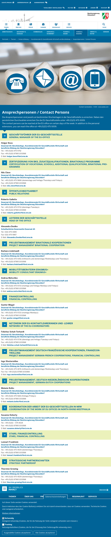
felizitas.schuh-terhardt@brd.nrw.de (22, 345)
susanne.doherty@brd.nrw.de (19, 428)
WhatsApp (105, 8)
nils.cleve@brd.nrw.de (16, 186)
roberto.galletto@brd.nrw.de (19, 213)
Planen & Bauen (66, 32)
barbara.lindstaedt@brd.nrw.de (20, 264)
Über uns (29, 496)
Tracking (8, 524)
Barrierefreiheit (40, 2)
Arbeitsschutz (7, 32)
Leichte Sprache (8, 2)
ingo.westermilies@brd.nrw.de (20, 374)
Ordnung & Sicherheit (50, 32)
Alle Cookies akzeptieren (45, 533)
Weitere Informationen (11, 513)
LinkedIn (94, 8)
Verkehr (106, 32)
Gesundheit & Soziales (21, 32)
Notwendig (9, 518)
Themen (12, 496)
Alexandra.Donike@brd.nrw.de (19, 237)
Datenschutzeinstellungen (55, 497)
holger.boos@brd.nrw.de (17, 156)
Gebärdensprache (24, 2)
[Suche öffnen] (104, 26)
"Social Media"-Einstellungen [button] (54, 8)
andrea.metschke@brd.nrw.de (19, 291)
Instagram (82, 8)
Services (92, 496)
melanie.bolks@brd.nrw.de (18, 401)
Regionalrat (78, 496)
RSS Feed (71, 8)
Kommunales (38, 32)
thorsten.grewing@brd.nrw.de (19, 482)
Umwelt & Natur (93, 32)
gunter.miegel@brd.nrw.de (18, 318)
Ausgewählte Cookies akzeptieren (17, 533)
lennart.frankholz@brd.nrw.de (19, 455)
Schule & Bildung (79, 32)
